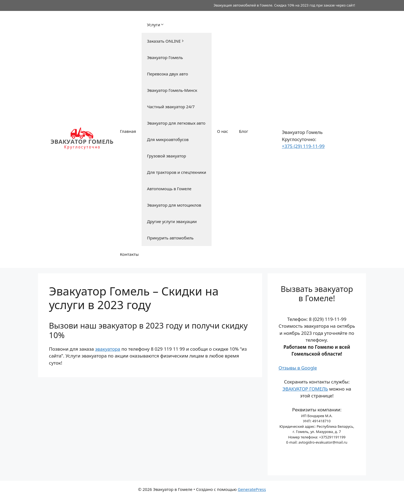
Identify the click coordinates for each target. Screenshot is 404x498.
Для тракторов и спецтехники (176, 172)
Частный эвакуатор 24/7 (171, 106)
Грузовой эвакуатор (166, 156)
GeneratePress (252, 489)
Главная (128, 131)
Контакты (129, 254)
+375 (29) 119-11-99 (303, 146)
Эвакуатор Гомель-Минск (172, 90)
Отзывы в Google (298, 368)
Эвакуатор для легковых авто (176, 123)
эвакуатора (107, 349)
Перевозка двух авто (167, 74)
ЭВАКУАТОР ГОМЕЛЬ (305, 389)
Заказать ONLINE (166, 41)
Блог (243, 131)
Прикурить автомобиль (170, 238)
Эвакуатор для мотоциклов (174, 205)
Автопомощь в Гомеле (169, 188)
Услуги (155, 24)
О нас (222, 131)
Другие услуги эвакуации (172, 221)
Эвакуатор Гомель (165, 57)
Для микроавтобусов (168, 139)
